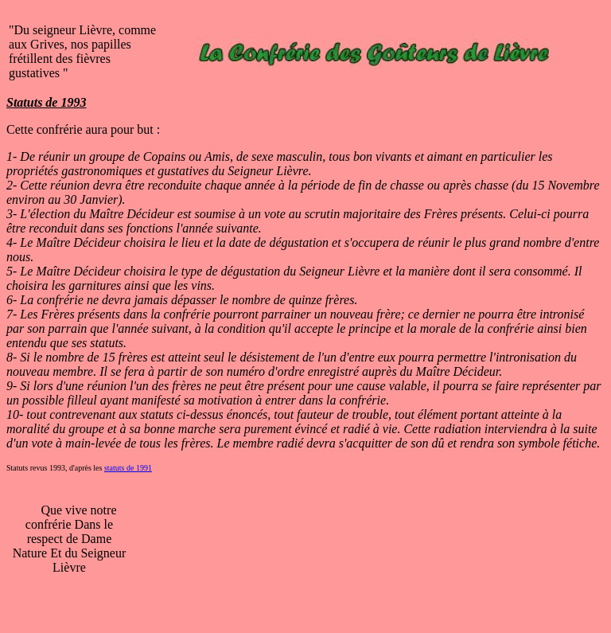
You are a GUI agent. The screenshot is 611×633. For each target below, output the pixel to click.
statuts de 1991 (128, 467)
